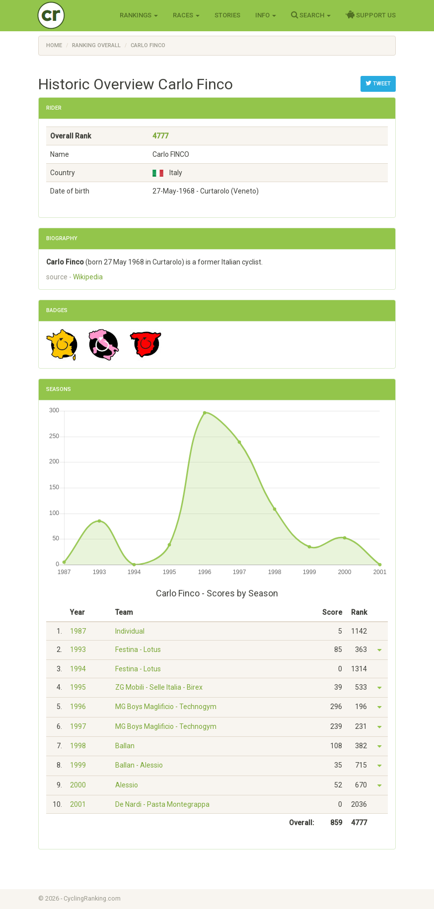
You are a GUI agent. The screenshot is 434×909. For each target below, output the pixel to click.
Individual (130, 631)
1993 (78, 649)
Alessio (126, 785)
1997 (78, 726)
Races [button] (186, 15)
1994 (78, 669)
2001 (78, 804)
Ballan (125, 746)
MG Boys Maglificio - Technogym (166, 707)
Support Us (371, 15)
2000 (78, 785)
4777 (160, 136)
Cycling (71, 14)
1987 (78, 631)
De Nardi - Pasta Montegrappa (162, 804)
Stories (227, 15)
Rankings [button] (139, 15)
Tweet (378, 83)
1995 (78, 687)
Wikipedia (88, 277)
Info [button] (265, 15)
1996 (78, 707)
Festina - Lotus (138, 649)
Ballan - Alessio (139, 765)
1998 (78, 746)
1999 (78, 765)
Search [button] (311, 15)
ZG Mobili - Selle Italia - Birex (159, 687)
